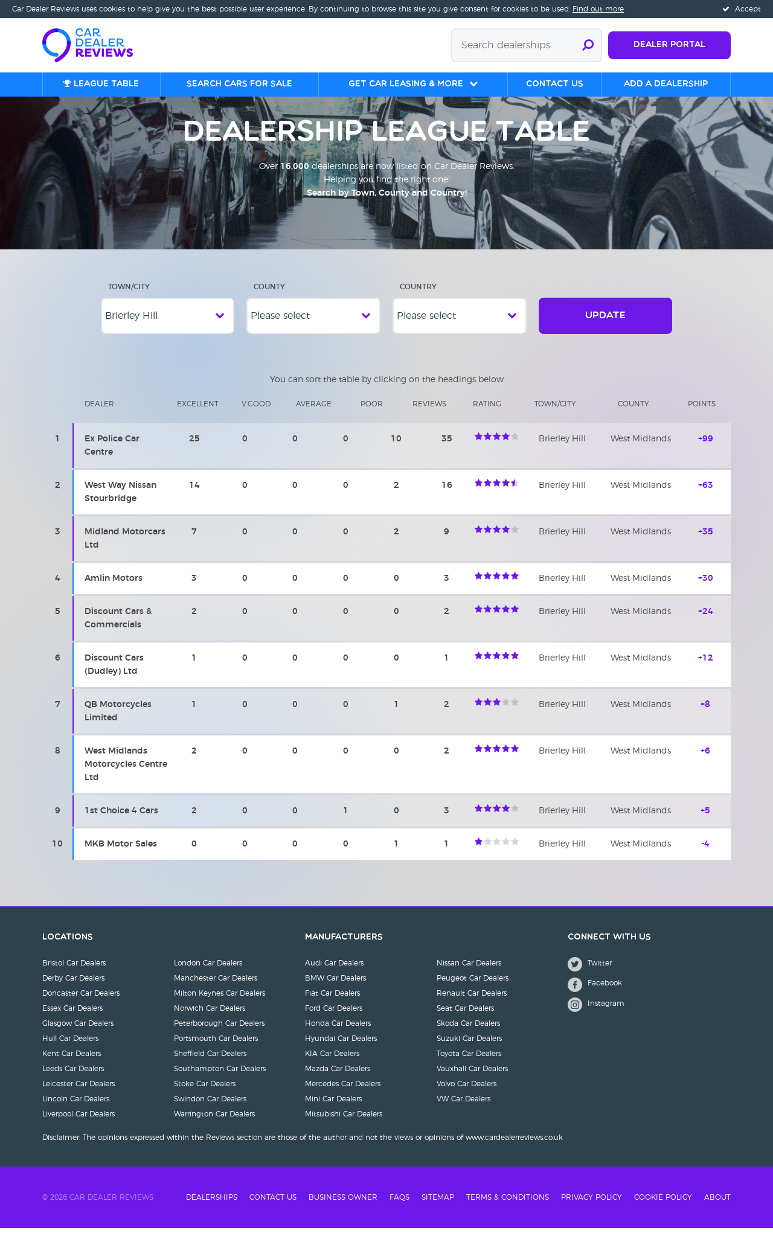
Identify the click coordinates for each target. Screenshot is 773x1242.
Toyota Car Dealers (469, 1067)
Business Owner (343, 1211)
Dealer (99, 417)
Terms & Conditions (507, 1211)
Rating (487, 417)
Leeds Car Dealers (73, 1082)
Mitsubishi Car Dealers (343, 1128)
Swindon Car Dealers (210, 1112)
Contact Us (273, 1211)
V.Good (256, 417)
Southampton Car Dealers (220, 1082)
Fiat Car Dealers (332, 1007)
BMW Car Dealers (335, 992)
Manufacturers (344, 951)
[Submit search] (588, 45)
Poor (372, 417)
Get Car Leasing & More (405, 84)
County (269, 300)
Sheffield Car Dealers (210, 1067)
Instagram (596, 1018)
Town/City (129, 300)
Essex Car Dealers (72, 1022)
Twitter (590, 978)
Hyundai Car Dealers (341, 1052)
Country (418, 300)
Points (702, 417)
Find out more (598, 9)
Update (605, 330)
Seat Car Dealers (465, 1022)
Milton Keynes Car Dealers (219, 1007)
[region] (386, 637)
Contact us (554, 84)
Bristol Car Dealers (74, 977)
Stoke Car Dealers (205, 1097)
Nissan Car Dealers (469, 977)
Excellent (198, 417)
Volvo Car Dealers (466, 1097)
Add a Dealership (666, 84)
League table (101, 84)
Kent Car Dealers (71, 1067)
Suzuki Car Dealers (469, 1052)
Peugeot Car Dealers (472, 992)
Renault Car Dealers (472, 1007)
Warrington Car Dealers (214, 1128)
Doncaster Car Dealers (81, 1007)
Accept (741, 9)
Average (314, 417)
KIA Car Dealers (332, 1067)
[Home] (93, 44)
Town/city (555, 417)
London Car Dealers (208, 977)
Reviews (429, 417)
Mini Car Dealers (333, 1112)
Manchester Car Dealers (215, 992)
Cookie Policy (663, 1211)
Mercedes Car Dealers (342, 1097)
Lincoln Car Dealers (75, 1112)
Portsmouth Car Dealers (216, 1052)
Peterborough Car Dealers (219, 1037)
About (717, 1211)
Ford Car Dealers (333, 1022)
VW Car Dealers (463, 1112)
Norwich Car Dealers (209, 1022)
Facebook (595, 998)
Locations (67, 951)
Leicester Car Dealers (78, 1097)
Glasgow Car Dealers (78, 1037)
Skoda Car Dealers (468, 1037)
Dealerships (211, 1211)
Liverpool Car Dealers (78, 1128)
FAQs (399, 1211)
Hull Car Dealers (70, 1052)
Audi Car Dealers (334, 977)
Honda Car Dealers (338, 1037)
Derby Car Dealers (73, 992)
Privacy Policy (591, 1211)
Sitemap (438, 1211)
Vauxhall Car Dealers (472, 1082)
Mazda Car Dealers (337, 1082)
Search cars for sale (239, 84)
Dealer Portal (669, 45)
